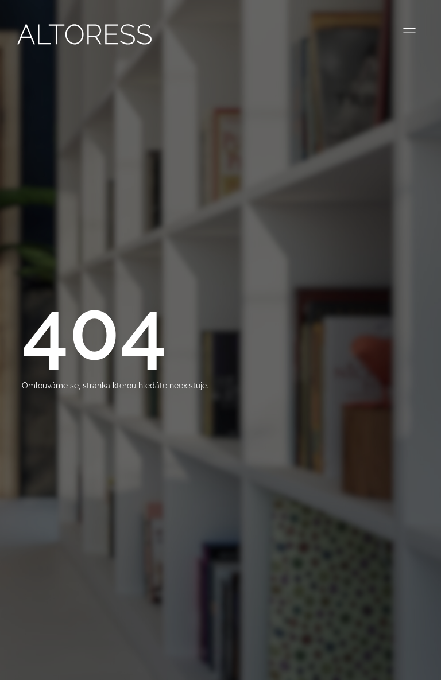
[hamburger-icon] (409, 34)
